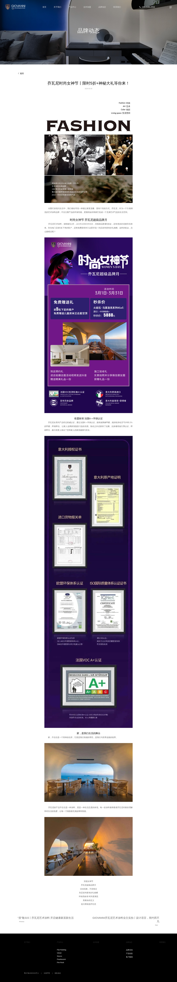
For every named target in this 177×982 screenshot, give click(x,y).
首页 (44, 7)
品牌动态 (102, 7)
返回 (21, 73)
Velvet (59, 953)
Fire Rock (60, 962)
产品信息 (129, 953)
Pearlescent (61, 959)
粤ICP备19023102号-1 (31, 973)
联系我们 (117, 7)
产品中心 (72, 7)
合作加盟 (87, 7)
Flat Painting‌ (61, 950)
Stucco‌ (59, 956)
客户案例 (129, 957)
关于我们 (57, 7)
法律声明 (47, 973)
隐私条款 (58, 973)
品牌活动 (129, 950)
